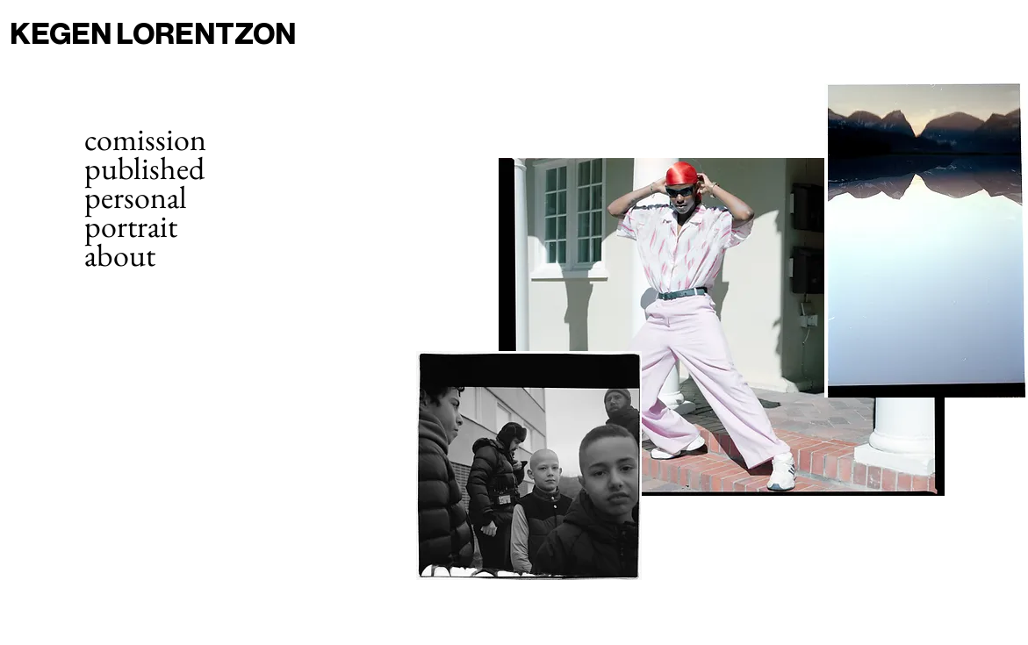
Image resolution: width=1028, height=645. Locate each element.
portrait (130, 225)
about (119, 254)
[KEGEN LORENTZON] (182, 35)
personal (135, 197)
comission (145, 139)
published (144, 168)
